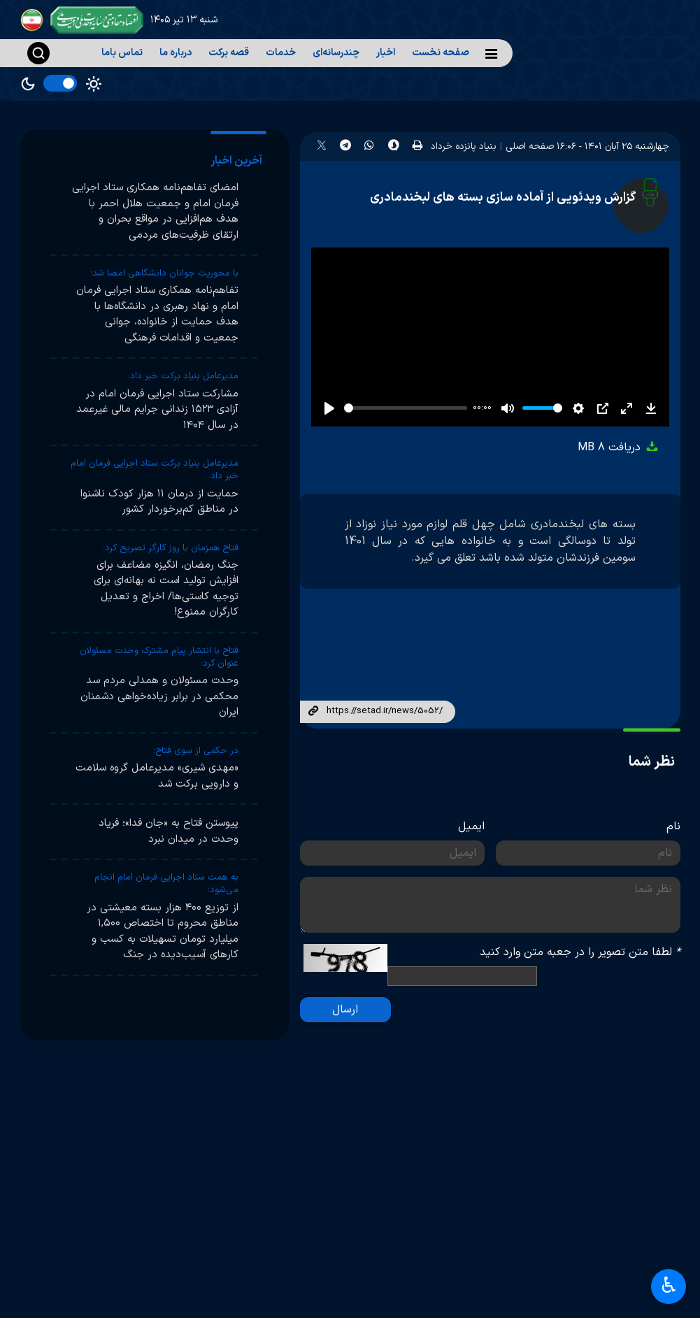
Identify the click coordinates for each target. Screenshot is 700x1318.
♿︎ (669, 1287)
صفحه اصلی (530, 146)
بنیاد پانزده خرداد (464, 146)
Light (93, 84)
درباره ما (175, 52)
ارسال (345, 1009)
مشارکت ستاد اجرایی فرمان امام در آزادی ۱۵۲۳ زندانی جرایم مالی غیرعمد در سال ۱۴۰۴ (157, 410)
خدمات (281, 52)
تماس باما (122, 52)
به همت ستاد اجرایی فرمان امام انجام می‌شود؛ (166, 884)
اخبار (385, 52)
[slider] (406, 408)
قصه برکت (228, 52)
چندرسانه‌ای (336, 52)
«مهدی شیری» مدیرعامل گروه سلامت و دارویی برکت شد (157, 776)
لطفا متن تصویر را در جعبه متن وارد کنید (580, 952)
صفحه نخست (440, 52)
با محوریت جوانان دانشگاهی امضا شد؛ (164, 273)
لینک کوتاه (313, 712)
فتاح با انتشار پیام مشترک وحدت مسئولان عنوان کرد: (159, 657)
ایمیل (471, 826)
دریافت (618, 447)
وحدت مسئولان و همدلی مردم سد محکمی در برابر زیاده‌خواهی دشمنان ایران (159, 696)
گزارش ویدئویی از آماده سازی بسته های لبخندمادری (503, 197)
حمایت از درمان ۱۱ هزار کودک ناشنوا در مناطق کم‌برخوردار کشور (159, 502)
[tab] (238, 161)
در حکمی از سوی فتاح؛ (195, 751)
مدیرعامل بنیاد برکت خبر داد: (183, 376)
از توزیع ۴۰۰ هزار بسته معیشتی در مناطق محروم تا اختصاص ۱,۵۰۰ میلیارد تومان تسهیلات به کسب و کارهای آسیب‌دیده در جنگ (162, 932)
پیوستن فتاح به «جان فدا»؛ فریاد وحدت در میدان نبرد (168, 831)
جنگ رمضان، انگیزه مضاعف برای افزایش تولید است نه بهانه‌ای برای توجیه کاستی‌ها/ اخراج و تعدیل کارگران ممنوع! (166, 589)
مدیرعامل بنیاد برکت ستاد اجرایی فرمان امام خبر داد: (154, 470)
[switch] (60, 83)
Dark (28, 84)
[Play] (329, 408)
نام (673, 826)
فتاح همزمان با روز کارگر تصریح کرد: (170, 548)
